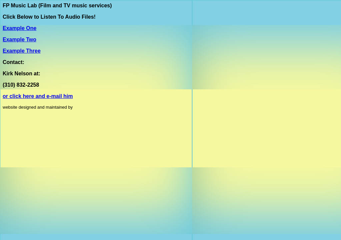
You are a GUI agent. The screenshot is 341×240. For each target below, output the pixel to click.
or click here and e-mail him (38, 96)
